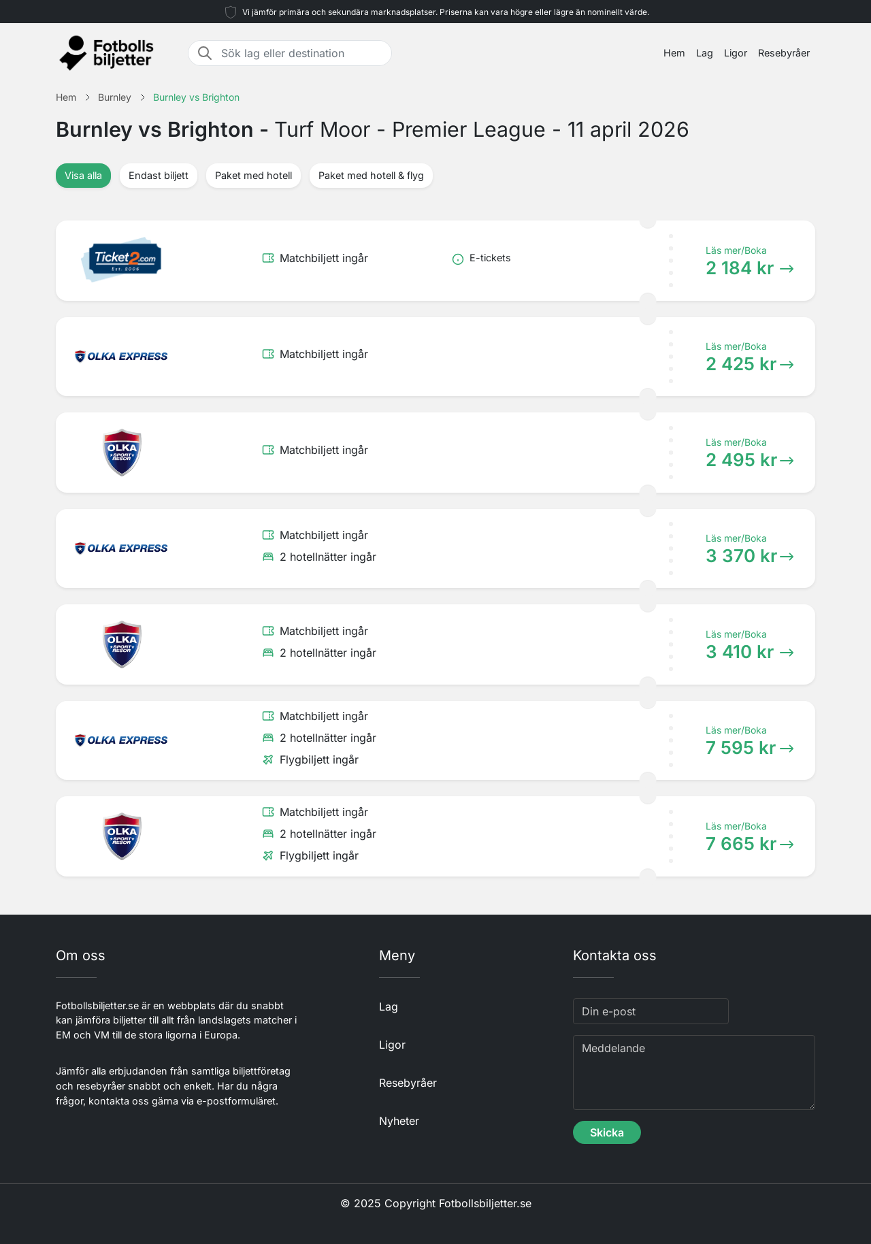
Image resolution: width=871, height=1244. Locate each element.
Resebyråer (784, 53)
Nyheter (399, 1121)
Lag (704, 53)
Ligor (735, 53)
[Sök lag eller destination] (302, 53)
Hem (674, 53)
